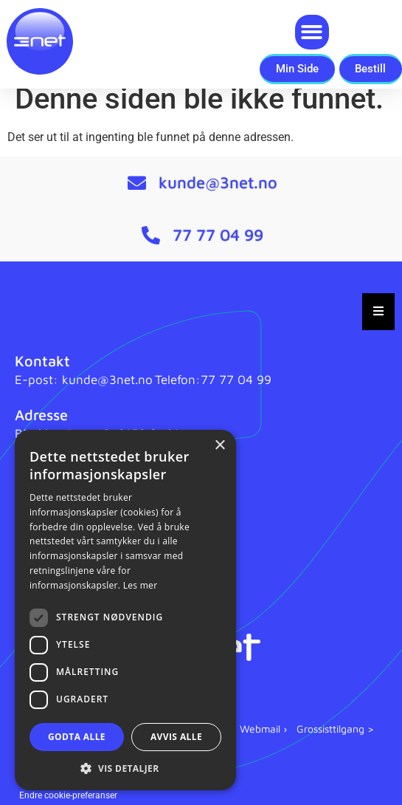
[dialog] (125, 610)
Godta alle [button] (76, 736)
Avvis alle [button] (176, 736)
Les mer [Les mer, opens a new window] (140, 585)
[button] (312, 32)
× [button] (219, 445)
